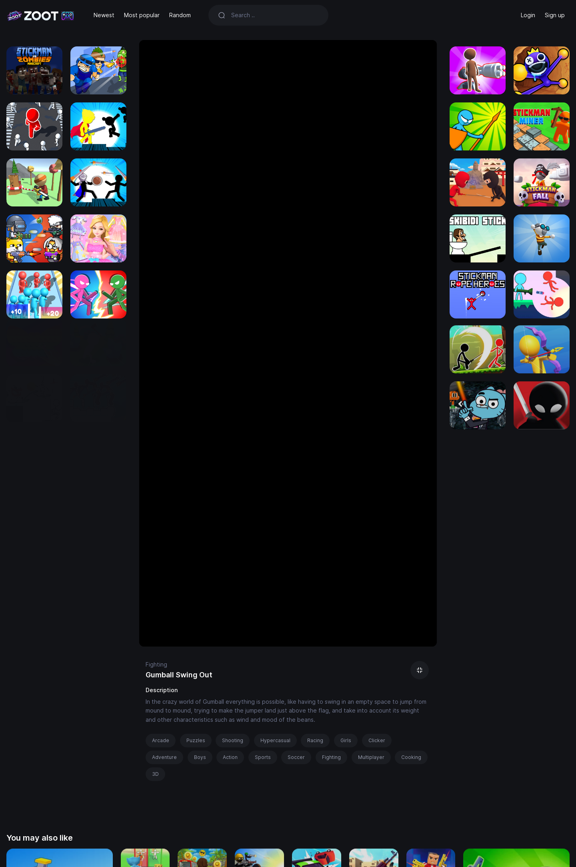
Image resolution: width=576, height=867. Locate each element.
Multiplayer (371, 757)
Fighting (156, 664)
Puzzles (195, 740)
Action (230, 757)
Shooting (232, 740)
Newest (104, 15)
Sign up (555, 15)
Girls (345, 740)
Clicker (376, 740)
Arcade (160, 740)
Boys (200, 757)
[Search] (275, 15)
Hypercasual (275, 740)
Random (180, 15)
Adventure (164, 757)
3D (155, 774)
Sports (263, 757)
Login (528, 15)
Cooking (411, 757)
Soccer (296, 757)
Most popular (142, 15)
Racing (315, 740)
